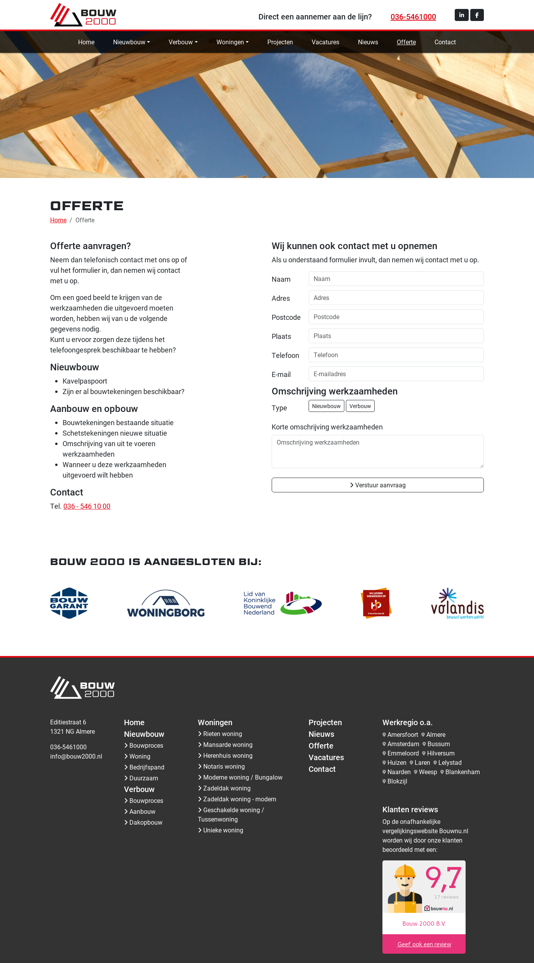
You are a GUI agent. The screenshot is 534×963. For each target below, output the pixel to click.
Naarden (399, 772)
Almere (435, 734)
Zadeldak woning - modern (237, 799)
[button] (462, 15)
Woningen (230, 42)
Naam (281, 279)
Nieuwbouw (129, 42)
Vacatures (325, 42)
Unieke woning (220, 830)
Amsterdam (403, 744)
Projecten (280, 42)
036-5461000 (413, 16)
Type (279, 407)
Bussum (439, 744)
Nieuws (368, 42)
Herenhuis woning (225, 755)
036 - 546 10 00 (86, 506)
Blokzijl (397, 781)
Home (86, 42)
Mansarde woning (225, 744)
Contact (445, 42)
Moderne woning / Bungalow (240, 777)
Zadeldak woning (224, 788)
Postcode (286, 317)
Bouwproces (143, 745)
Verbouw (181, 42)
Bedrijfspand (144, 767)
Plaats (281, 336)
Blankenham (462, 772)
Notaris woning (221, 766)
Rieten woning (220, 733)
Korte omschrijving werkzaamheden (327, 426)
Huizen (397, 762)
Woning (137, 756)
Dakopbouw (143, 822)
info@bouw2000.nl (76, 756)
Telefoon (285, 355)
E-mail (281, 374)
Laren (422, 762)
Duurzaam (141, 778)
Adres (281, 298)
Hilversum (441, 753)
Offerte (406, 42)
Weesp (428, 772)
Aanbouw (139, 811)
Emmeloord (403, 753)
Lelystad (450, 762)
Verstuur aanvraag (378, 485)
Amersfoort (402, 734)
